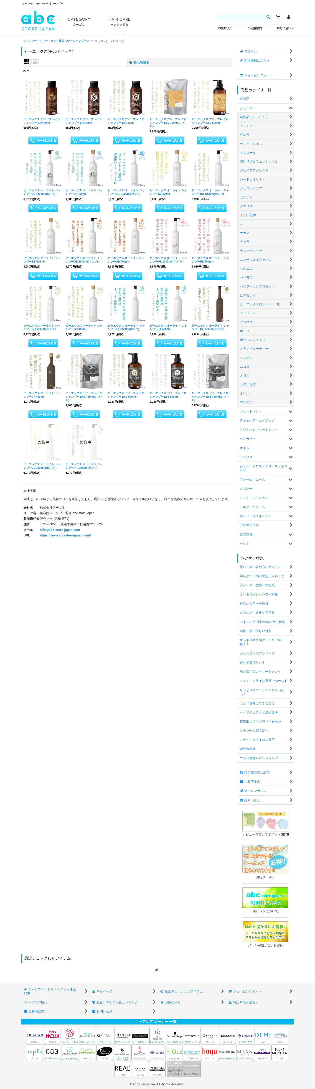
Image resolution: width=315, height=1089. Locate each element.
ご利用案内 (254, 28)
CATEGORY (79, 22)
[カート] (277, 17)
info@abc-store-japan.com (60, 530)
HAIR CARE (119, 22)
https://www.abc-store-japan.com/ (65, 535)
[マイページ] (288, 17)
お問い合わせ (285, 28)
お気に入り (225, 28)
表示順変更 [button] (139, 62)
